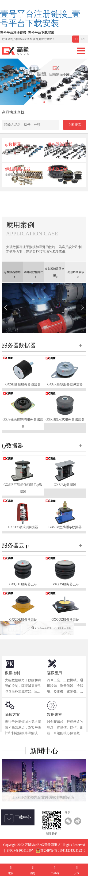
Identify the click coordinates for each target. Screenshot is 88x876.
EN (83, 39)
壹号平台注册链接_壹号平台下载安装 (40, 18)
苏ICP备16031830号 (21, 855)
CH (76, 39)
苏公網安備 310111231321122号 (60, 855)
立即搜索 (74, 125)
